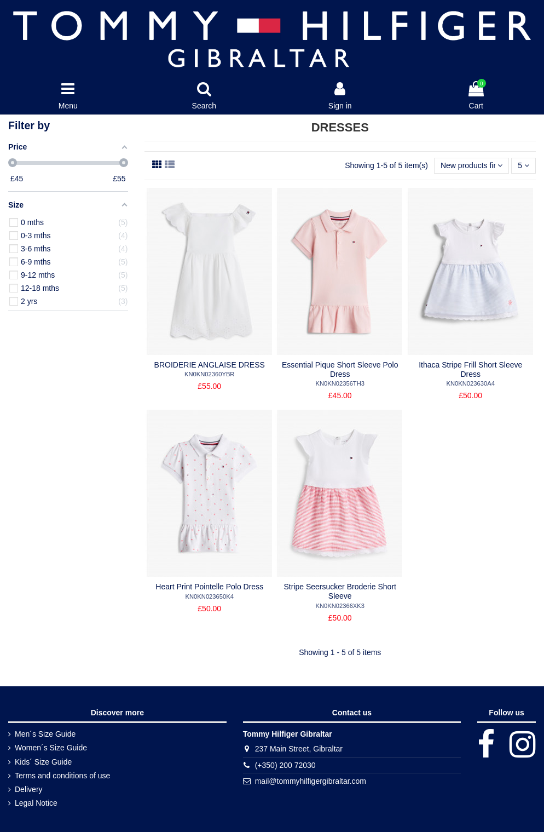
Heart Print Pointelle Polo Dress (209, 586)
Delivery (29, 789)
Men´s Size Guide (45, 734)
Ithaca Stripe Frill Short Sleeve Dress (470, 369)
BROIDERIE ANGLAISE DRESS (209, 364)
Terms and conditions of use (62, 775)
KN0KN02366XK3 (339, 606)
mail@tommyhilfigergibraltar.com (310, 781)
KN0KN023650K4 (210, 596)
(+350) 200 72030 (285, 765)
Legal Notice (36, 803)
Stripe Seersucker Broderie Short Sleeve (340, 591)
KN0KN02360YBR (209, 374)
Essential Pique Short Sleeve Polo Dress (340, 369)
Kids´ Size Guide (43, 762)
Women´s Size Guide (51, 747)
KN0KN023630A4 (471, 383)
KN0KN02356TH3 (339, 383)
